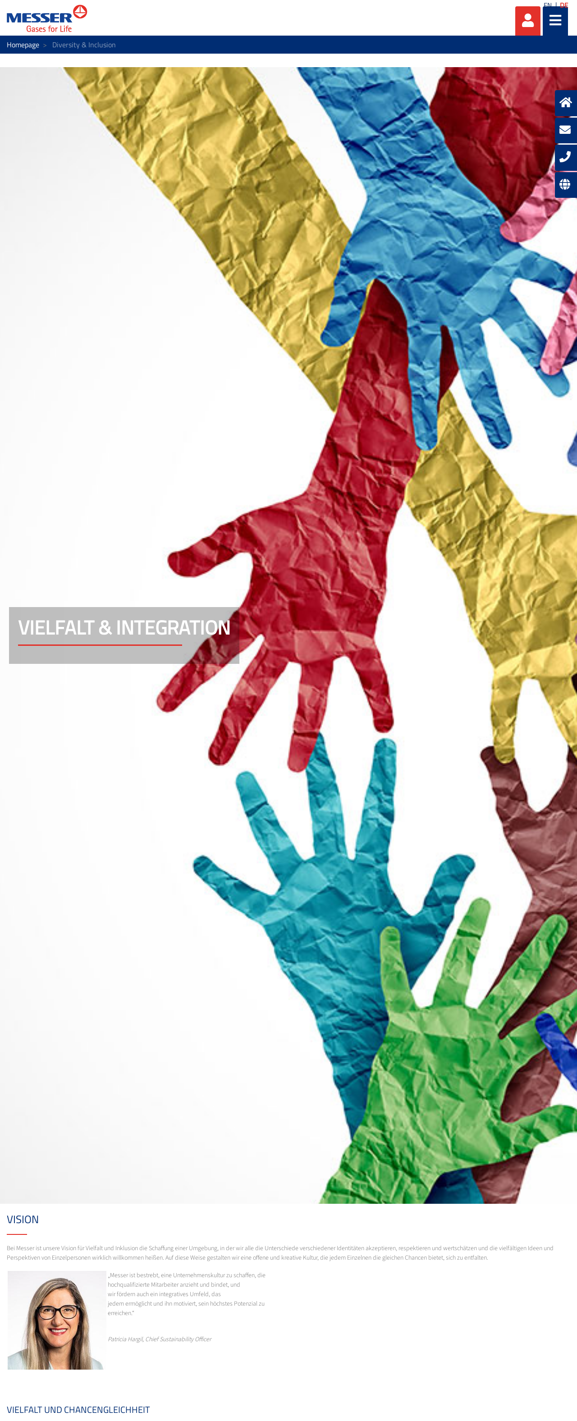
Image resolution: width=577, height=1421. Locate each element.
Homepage (23, 44)
